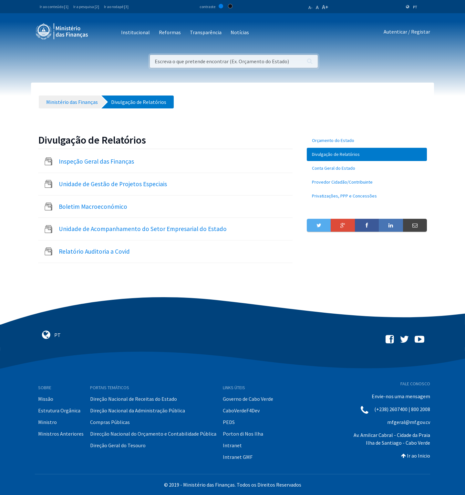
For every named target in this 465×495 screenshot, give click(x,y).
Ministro (47, 422)
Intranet (232, 445)
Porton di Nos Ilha (243, 433)
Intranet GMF (238, 457)
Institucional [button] (135, 32)
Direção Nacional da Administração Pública (137, 410)
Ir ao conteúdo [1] (54, 6)
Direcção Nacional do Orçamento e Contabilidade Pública (153, 433)
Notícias (240, 32)
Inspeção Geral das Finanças (96, 161)
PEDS (229, 422)
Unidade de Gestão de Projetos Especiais (113, 184)
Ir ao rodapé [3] (116, 6)
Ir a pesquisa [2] (86, 6)
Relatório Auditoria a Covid (94, 251)
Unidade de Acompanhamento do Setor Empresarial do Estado (143, 229)
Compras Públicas (110, 422)
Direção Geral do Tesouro (118, 445)
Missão (45, 399)
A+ (325, 7)
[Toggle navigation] (98, 33)
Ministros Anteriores (61, 433)
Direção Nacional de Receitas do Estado (133, 399)
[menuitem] (367, 140)
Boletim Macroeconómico (93, 206)
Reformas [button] (170, 32)
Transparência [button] (206, 32)
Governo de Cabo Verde (248, 399)
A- (310, 7)
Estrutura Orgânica (59, 410)
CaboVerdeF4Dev (241, 410)
